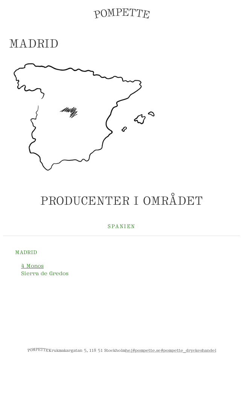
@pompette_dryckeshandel (188, 350)
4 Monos (32, 265)
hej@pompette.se (143, 350)
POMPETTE (121, 13)
